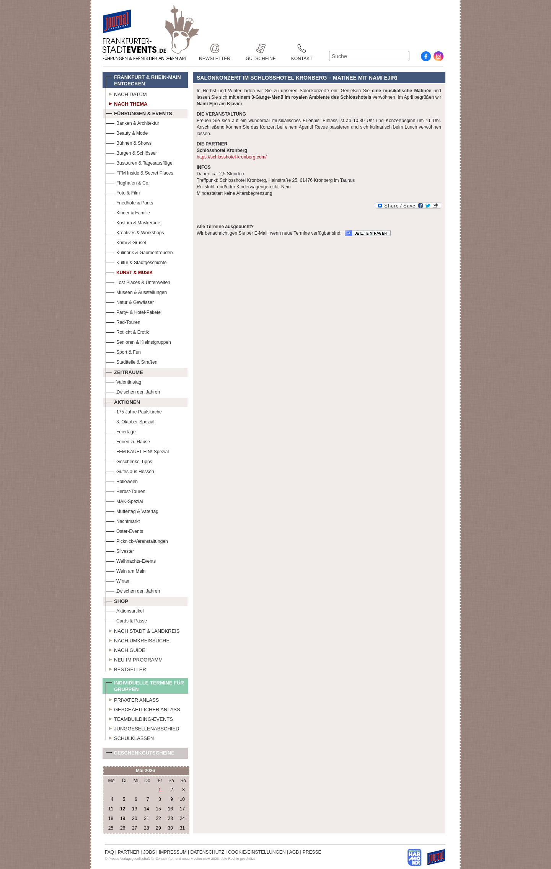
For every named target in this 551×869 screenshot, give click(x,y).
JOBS (149, 852)
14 (146, 809)
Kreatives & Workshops (135, 231)
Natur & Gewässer (130, 301)
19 (122, 818)
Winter (118, 580)
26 (122, 828)
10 (182, 799)
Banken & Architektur (132, 122)
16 (170, 809)
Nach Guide (125, 649)
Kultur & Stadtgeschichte (136, 261)
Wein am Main (125, 570)
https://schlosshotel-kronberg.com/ (232, 157)
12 (122, 809)
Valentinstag (123, 381)
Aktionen (123, 401)
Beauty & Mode (127, 132)
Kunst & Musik (129, 271)
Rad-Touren (123, 321)
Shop (117, 600)
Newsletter (214, 48)
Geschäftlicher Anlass (143, 708)
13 (134, 809)
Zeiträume (124, 371)
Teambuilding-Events (139, 718)
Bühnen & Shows (129, 142)
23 (170, 818)
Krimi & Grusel (126, 241)
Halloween (122, 480)
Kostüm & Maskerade (133, 221)
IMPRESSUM (173, 852)
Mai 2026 (145, 770)
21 (146, 818)
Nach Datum (126, 93)
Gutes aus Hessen (130, 470)
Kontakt (302, 48)
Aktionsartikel (124, 610)
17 (182, 809)
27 (134, 828)
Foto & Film (123, 192)
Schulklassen (130, 737)
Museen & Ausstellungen (136, 291)
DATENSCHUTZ (207, 852)
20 (134, 818)
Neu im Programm (134, 659)
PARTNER (128, 852)
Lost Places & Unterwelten (138, 281)
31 (182, 828)
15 (158, 809)
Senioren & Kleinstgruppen (138, 341)
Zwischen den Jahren (133, 391)
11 (110, 809)
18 (110, 818)
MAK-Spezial (124, 500)
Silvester (120, 550)
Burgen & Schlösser (131, 152)
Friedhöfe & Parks (129, 202)
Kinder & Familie (128, 212)
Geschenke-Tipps (129, 460)
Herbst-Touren (125, 490)
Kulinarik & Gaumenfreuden (139, 251)
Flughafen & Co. (128, 182)
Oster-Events (124, 530)
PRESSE (312, 852)
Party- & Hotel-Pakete (133, 311)
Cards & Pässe (126, 620)
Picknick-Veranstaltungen (137, 540)
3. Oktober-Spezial (130, 421)
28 (146, 828)
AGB (294, 852)
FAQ (109, 852)
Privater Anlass (132, 699)
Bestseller (126, 668)
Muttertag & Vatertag (132, 510)
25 (110, 828)
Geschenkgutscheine (140, 754)
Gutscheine (261, 48)
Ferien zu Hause (128, 440)
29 (158, 828)
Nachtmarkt (123, 520)
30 (170, 828)
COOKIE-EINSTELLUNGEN (257, 852)
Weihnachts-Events (131, 560)
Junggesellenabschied (142, 728)
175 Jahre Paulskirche (134, 411)
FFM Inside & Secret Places (139, 172)
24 (182, 818)
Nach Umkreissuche (138, 640)
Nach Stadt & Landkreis (142, 630)
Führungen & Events (139, 112)
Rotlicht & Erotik (127, 331)
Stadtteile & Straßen (131, 361)
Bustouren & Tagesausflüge (139, 162)
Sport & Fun (123, 351)
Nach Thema (126, 103)
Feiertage (121, 430)
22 (158, 818)
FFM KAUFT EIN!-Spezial (137, 450)
